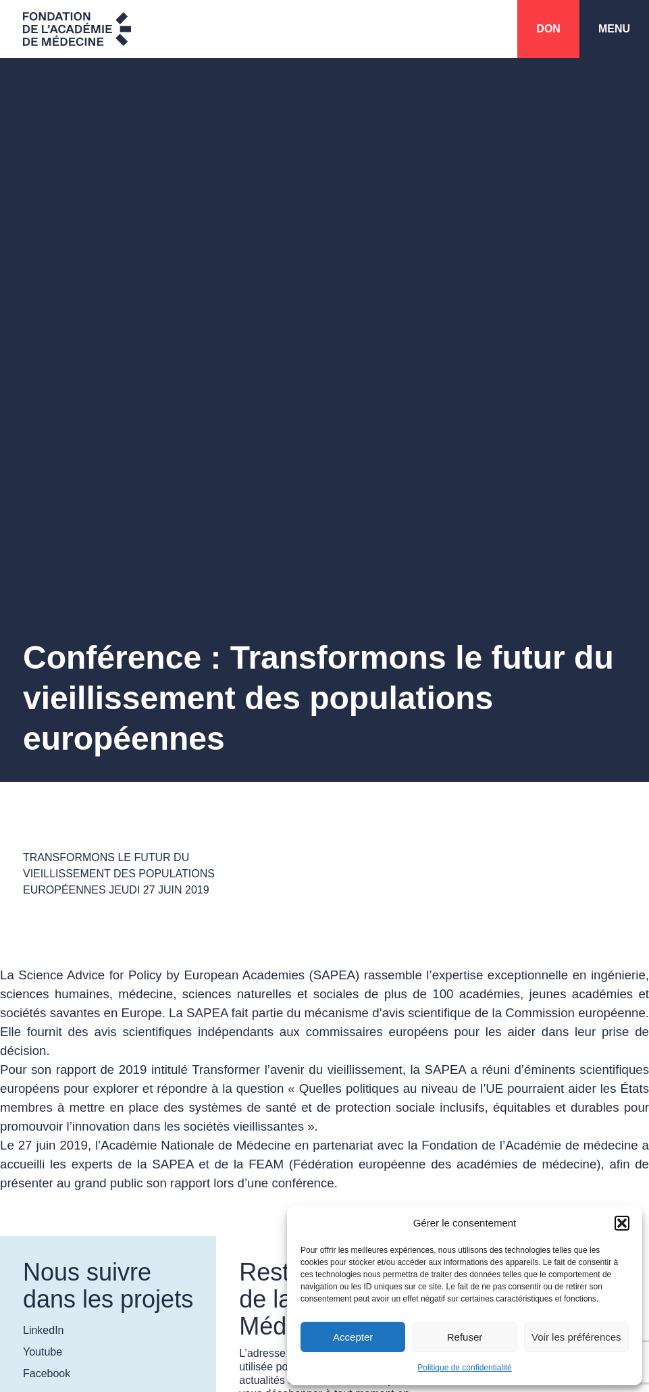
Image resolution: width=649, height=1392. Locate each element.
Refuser (465, 1337)
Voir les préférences (576, 1337)
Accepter (353, 1337)
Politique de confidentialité (464, 1367)
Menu (614, 28)
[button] (622, 1223)
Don (548, 28)
